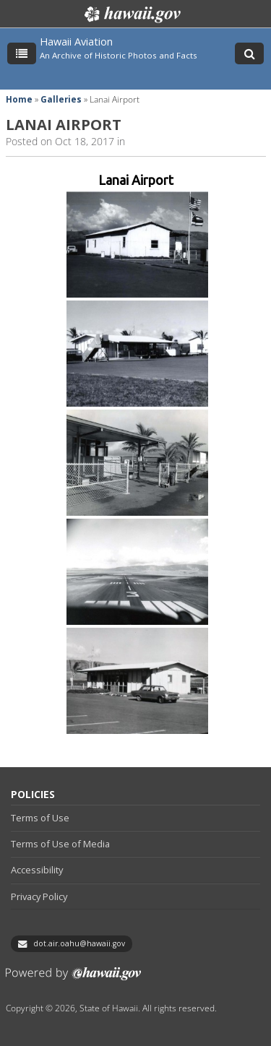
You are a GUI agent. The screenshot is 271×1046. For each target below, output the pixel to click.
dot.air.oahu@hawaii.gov (79, 943)
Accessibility (37, 869)
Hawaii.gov (131, 14)
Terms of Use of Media (60, 843)
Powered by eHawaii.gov (73, 979)
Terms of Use (40, 817)
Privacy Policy (39, 896)
